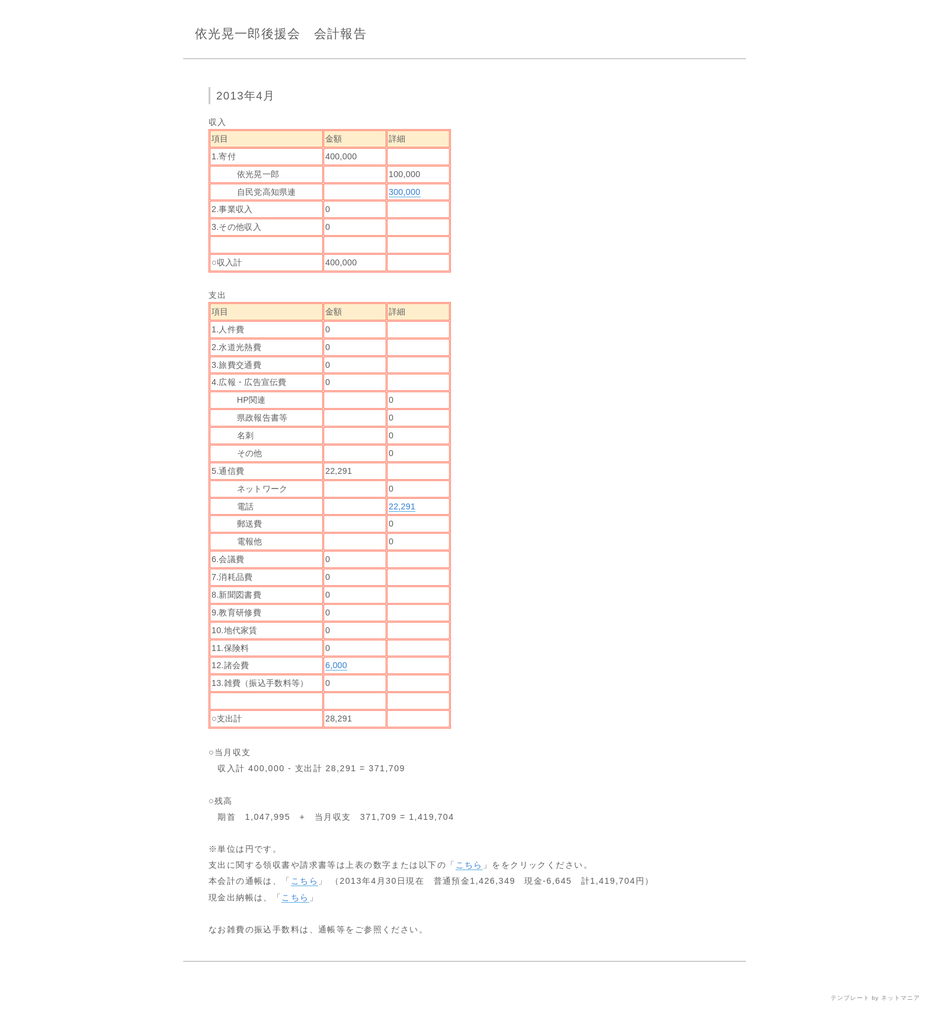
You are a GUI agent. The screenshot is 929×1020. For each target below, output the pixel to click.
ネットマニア (900, 998)
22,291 (402, 506)
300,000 (405, 192)
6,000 (336, 665)
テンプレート (850, 998)
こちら (469, 865)
